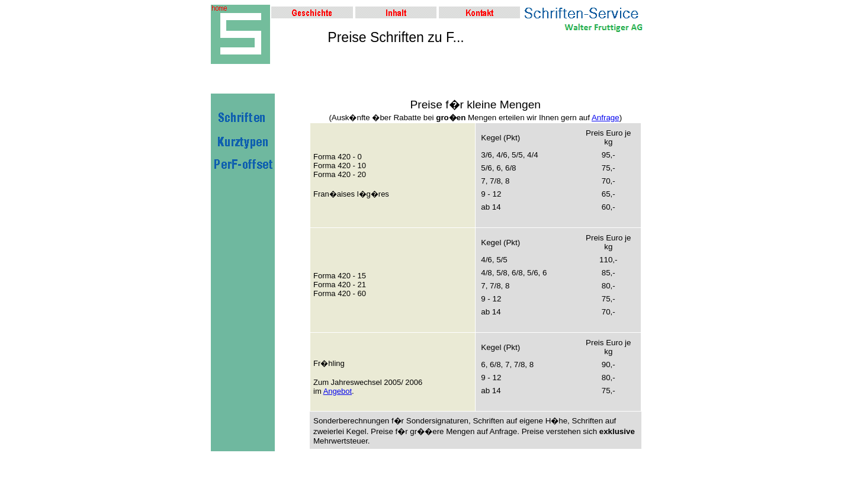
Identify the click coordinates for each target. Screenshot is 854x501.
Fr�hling (329, 363)
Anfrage (605, 117)
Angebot (337, 391)
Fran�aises (334, 194)
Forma (324, 156)
